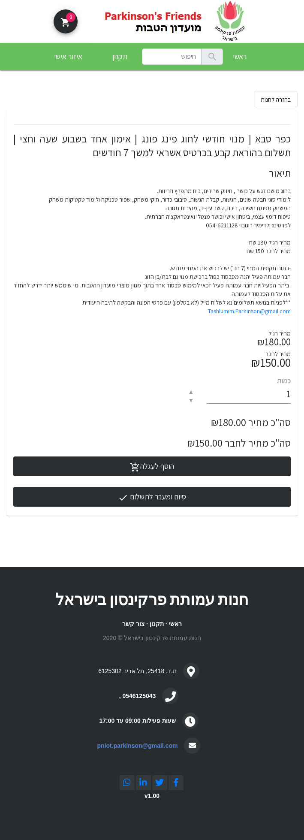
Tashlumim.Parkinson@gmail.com (249, 311)
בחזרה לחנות (276, 99)
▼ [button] (191, 400)
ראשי (240, 56)
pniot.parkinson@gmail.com (137, 745)
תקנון (157, 623)
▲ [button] (191, 392)
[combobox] (172, 56)
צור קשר (133, 623)
